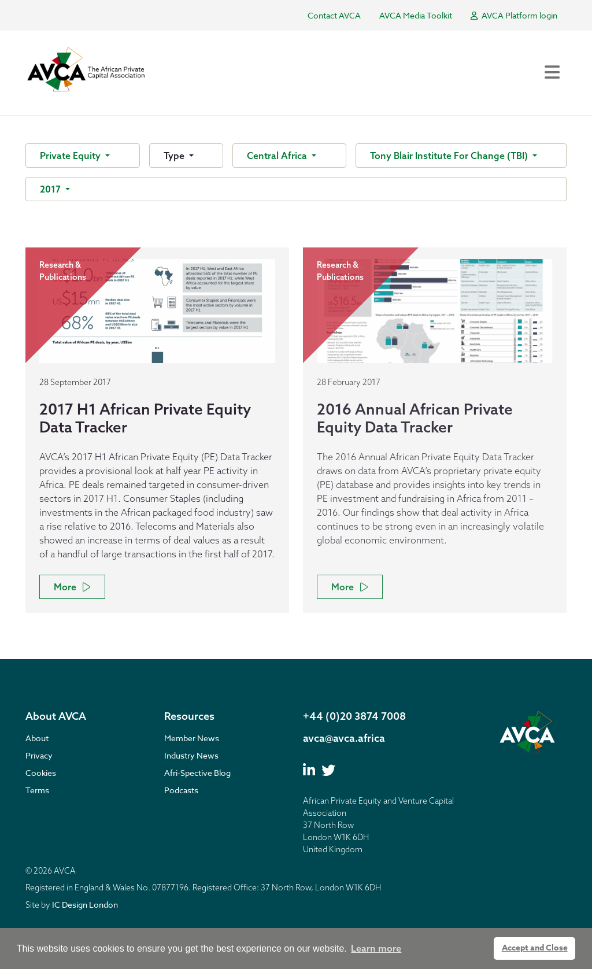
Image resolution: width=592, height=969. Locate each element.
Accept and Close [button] (535, 948)
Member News (191, 738)
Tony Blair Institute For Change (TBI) (450, 155)
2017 (51, 189)
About (37, 738)
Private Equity (71, 155)
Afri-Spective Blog (197, 772)
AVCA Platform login (514, 15)
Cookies (40, 772)
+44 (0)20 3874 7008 (354, 716)
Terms (37, 790)
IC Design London (85, 904)
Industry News (191, 755)
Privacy (39, 755)
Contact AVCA (334, 15)
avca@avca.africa (344, 738)
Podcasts (181, 790)
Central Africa (278, 155)
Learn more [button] (376, 948)
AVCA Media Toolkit (415, 15)
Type (175, 155)
